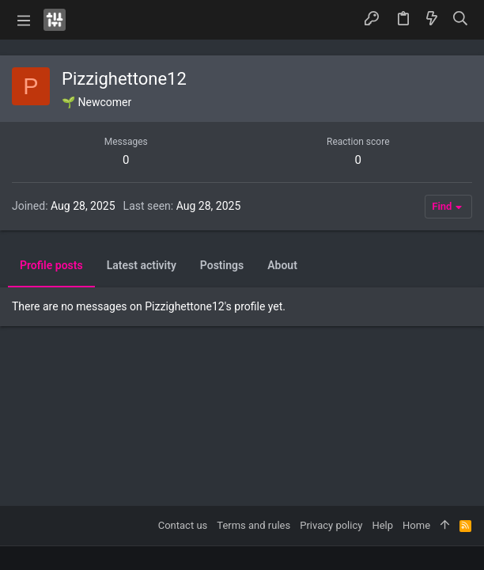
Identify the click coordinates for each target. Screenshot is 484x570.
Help (382, 525)
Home (416, 525)
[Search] (460, 19)
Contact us (183, 525)
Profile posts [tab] (51, 265)
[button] (24, 20)
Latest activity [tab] (141, 265)
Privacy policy (331, 525)
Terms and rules (253, 525)
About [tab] (282, 265)
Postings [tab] (222, 265)
